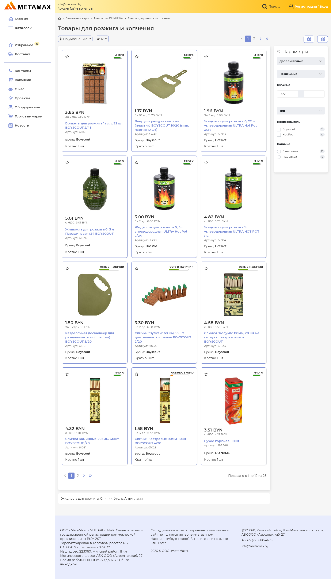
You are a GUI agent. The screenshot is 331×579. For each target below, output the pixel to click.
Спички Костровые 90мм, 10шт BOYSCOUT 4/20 (160, 441)
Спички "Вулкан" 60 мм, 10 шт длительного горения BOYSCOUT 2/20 (163, 337)
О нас (16, 89)
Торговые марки (25, 116)
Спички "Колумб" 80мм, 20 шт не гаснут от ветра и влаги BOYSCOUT (231, 337)
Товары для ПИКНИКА (108, 18)
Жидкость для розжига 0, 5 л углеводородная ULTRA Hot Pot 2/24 (161, 231)
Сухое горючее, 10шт (221, 441)
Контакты (19, 71)
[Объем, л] (287, 94)
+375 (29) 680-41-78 (75, 9)
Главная (18, 19)
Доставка (19, 54)
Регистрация (306, 6)
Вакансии (19, 80)
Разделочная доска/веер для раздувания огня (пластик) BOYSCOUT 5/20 (89, 337)
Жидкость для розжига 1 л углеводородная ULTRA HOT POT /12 (231, 231)
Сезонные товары (77, 18)
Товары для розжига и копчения (149, 18)
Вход (324, 6)
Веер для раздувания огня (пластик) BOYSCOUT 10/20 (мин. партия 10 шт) (162, 125)
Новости (18, 125)
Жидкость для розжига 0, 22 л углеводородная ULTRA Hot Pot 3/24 (230, 125)
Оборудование (27, 107)
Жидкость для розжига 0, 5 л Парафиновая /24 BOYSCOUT (89, 231)
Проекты (22, 98)
